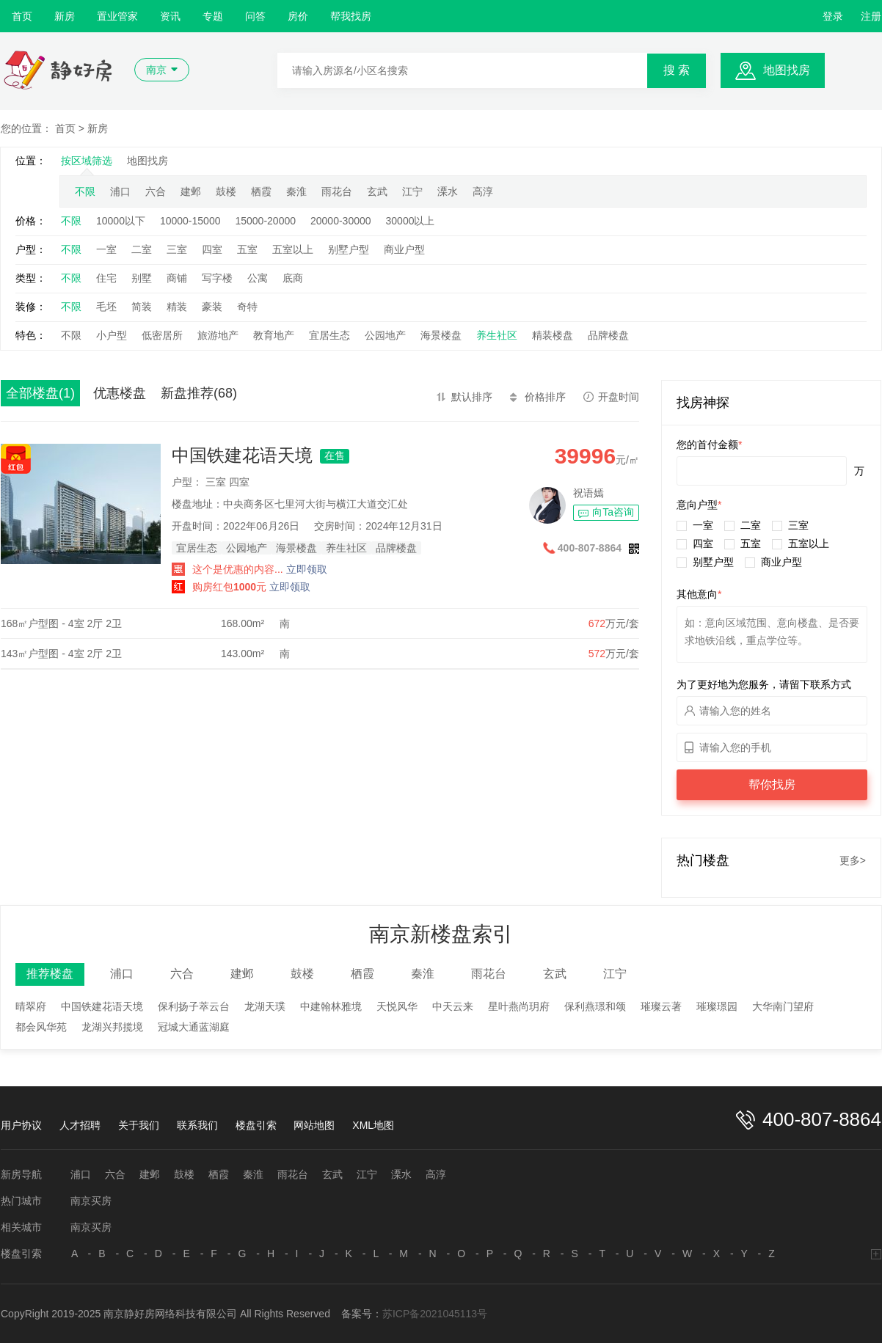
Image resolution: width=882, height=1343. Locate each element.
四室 (212, 249)
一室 (106, 249)
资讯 (170, 16)
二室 (141, 249)
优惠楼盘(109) (119, 396)
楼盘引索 (256, 1125)
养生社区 (496, 335)
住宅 (106, 278)
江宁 (412, 191)
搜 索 (676, 70)
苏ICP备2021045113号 (434, 1314)
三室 (177, 249)
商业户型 (404, 249)
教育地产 (273, 335)
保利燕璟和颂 (595, 1006)
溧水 (447, 191)
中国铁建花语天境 (242, 455)
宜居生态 (329, 335)
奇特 (247, 306)
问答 (255, 16)
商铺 (177, 278)
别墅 (141, 278)
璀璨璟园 (716, 1006)
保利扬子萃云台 (194, 1006)
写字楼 (217, 278)
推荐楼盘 (49, 973)
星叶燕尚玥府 (519, 1006)
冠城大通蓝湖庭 (194, 1027)
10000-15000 (190, 221)
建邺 (191, 191)
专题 (213, 16)
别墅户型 (348, 249)
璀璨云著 (661, 1006)
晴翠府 (30, 1006)
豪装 (212, 306)
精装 (177, 306)
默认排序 (471, 397)
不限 (85, 191)
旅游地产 (217, 335)
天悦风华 (397, 1006)
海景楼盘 (441, 335)
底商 (293, 278)
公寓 (257, 278)
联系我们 (197, 1125)
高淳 (483, 191)
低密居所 (162, 335)
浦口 (120, 191)
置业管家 (117, 16)
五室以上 (292, 249)
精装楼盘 (552, 335)
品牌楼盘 (608, 335)
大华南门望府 (783, 1006)
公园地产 (385, 335)
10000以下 (120, 221)
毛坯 (106, 306)
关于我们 (138, 1125)
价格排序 (545, 397)
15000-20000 (265, 221)
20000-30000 (340, 221)
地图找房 (786, 70)
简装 (141, 306)
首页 (22, 16)
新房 (64, 16)
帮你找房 (771, 784)
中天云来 (452, 1006)
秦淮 (296, 191)
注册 (871, 16)
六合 (155, 191)
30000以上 (410, 221)
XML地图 (373, 1125)
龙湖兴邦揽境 (112, 1027)
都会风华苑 (41, 1027)
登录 (833, 16)
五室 (247, 249)
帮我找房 (350, 16)
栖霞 (261, 191)
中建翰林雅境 (331, 1006)
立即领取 (306, 569)
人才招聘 (80, 1125)
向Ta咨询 (613, 512)
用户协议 (21, 1125)
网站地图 (314, 1125)
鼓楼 (226, 191)
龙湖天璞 (264, 1006)
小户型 (111, 335)
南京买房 (91, 1201)
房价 (298, 16)
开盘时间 (618, 397)
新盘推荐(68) (199, 393)
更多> (852, 860)
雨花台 (336, 191)
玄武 (377, 191)
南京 (156, 70)
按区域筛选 (86, 160)
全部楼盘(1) (40, 393)
